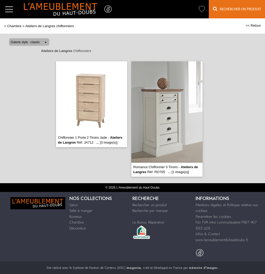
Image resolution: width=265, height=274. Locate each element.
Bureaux (75, 216)
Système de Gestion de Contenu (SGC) (107, 267)
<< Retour (253, 25)
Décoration (77, 228)
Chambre (14, 26)
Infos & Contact (208, 234)
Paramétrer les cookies (213, 216)
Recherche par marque (150, 210)
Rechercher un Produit (237, 8)
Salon (73, 205)
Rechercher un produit (149, 205)
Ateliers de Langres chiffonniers (49, 26)
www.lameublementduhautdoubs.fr (222, 240)
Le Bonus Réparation (148, 222)
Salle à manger (80, 210)
